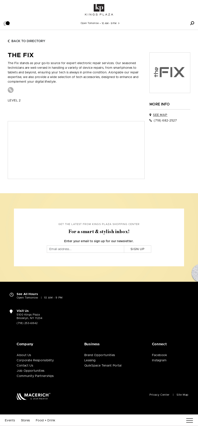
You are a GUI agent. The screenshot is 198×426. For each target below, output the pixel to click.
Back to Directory (26, 41)
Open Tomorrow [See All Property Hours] (90, 23)
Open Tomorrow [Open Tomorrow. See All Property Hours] (27, 297)
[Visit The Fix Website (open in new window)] (11, 90)
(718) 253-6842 (27, 323)
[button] (7, 23)
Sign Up (138, 249)
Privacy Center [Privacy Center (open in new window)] (159, 395)
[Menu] (189, 420)
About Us (24, 355)
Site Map (182, 395)
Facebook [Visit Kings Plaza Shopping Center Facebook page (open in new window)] (159, 355)
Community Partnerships (35, 376)
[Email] (85, 249)
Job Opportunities (30, 370)
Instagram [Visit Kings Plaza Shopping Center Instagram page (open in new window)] (159, 360)
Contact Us (25, 365)
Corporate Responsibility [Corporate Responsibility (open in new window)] (35, 360)
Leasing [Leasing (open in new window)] (90, 360)
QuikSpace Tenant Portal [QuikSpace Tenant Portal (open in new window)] (103, 365)
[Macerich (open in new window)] (33, 396)
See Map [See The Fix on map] (160, 114)
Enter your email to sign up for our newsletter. (99, 241)
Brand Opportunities (99, 355)
